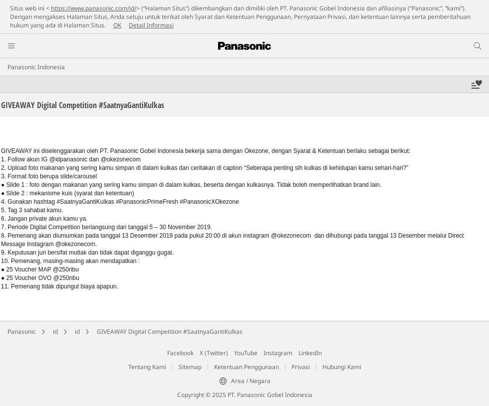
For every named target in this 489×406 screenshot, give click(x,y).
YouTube (245, 353)
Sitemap (190, 367)
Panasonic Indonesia (36, 67)
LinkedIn (310, 353)
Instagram (277, 353)
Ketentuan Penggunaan (246, 367)
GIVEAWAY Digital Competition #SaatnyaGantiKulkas (170, 331)
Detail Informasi (151, 25)
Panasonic (21, 331)
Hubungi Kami (341, 367)
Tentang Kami (147, 367)
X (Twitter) (214, 353)
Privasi (300, 367)
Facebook (180, 353)
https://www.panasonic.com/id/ (93, 8)
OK (117, 25)
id (55, 331)
